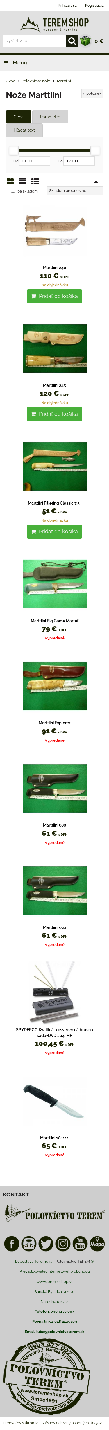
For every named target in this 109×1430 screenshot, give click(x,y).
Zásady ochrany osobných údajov (72, 1423)
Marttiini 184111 (54, 1138)
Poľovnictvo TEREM (73, 1261)
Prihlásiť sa (67, 6)
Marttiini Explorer (54, 723)
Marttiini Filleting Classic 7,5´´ (54, 503)
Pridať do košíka (54, 296)
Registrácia (94, 6)
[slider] (14, 150)
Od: (31, 161)
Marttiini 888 (54, 825)
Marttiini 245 (54, 385)
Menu (13, 62)
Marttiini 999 (54, 927)
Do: (76, 161)
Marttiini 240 (54, 267)
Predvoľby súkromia (20, 1423)
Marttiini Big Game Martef (54, 621)
